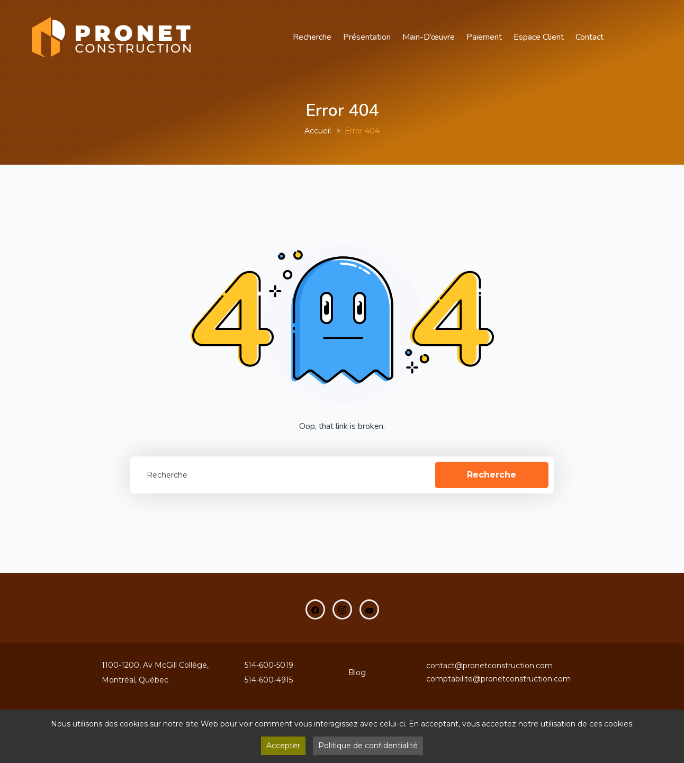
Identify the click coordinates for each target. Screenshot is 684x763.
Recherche (312, 37)
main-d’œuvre (428, 37)
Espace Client (539, 37)
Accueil (317, 131)
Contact (589, 37)
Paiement (484, 37)
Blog (357, 672)
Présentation (367, 37)
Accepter (283, 745)
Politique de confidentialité (368, 745)
